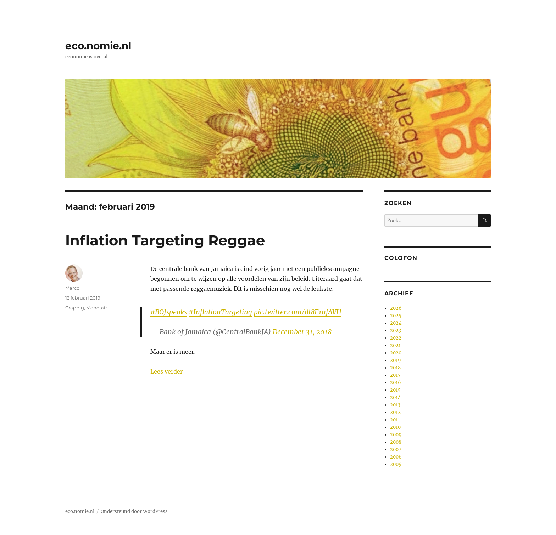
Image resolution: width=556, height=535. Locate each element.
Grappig (74, 308)
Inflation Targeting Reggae (165, 240)
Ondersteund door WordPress (134, 511)
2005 (395, 464)
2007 (395, 449)
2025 (395, 316)
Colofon (400, 258)
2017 (395, 375)
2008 (395, 442)
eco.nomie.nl (98, 46)
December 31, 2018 (302, 332)
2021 (395, 345)
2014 (395, 397)
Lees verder (166, 371)
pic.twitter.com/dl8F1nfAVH (297, 312)
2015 (395, 390)
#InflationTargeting (220, 312)
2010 (395, 427)
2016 (395, 383)
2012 (395, 412)
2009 (396, 435)
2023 (395, 331)
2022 (395, 338)
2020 (395, 353)
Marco (72, 288)
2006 (396, 457)
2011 (395, 420)
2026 (396, 308)
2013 (395, 405)
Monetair (96, 308)
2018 (395, 368)
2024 (395, 323)
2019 (395, 360)
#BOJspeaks (168, 312)
